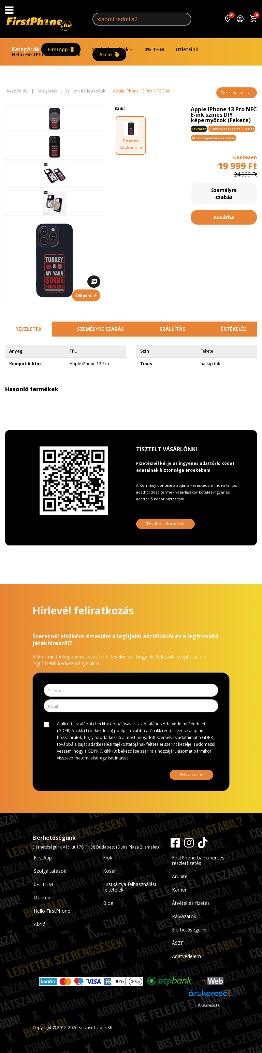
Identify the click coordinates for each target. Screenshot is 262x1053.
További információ (165, 524)
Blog (108, 903)
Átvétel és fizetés (191, 903)
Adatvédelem (186, 956)
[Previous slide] (54, 117)
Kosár (109, 871)
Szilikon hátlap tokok (85, 91)
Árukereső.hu (209, 1005)
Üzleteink (187, 49)
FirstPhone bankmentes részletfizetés (198, 860)
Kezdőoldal (18, 91)
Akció (109, 54)
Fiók (107, 857)
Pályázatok (184, 916)
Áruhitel (180, 876)
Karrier (179, 889)
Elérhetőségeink (189, 929)
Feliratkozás (191, 775)
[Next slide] (54, 204)
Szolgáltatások (110, 49)
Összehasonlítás (236, 93)
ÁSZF (178, 943)
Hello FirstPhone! (32, 54)
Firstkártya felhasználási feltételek (129, 887)
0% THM (154, 49)
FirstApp (61, 49)
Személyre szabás (224, 193)
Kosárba (224, 217)
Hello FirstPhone (52, 911)
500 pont (86, 295)
